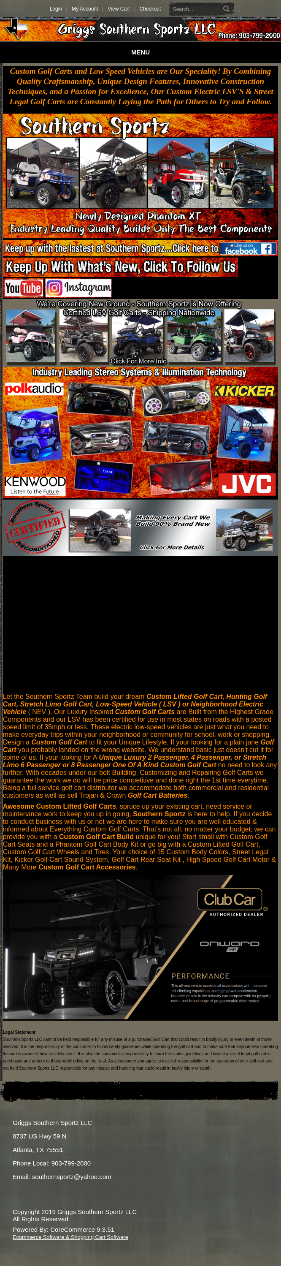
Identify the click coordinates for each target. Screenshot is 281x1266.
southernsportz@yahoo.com (71, 1176)
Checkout (150, 9)
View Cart (119, 9)
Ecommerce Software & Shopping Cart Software (70, 1237)
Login (56, 9)
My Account (85, 9)
